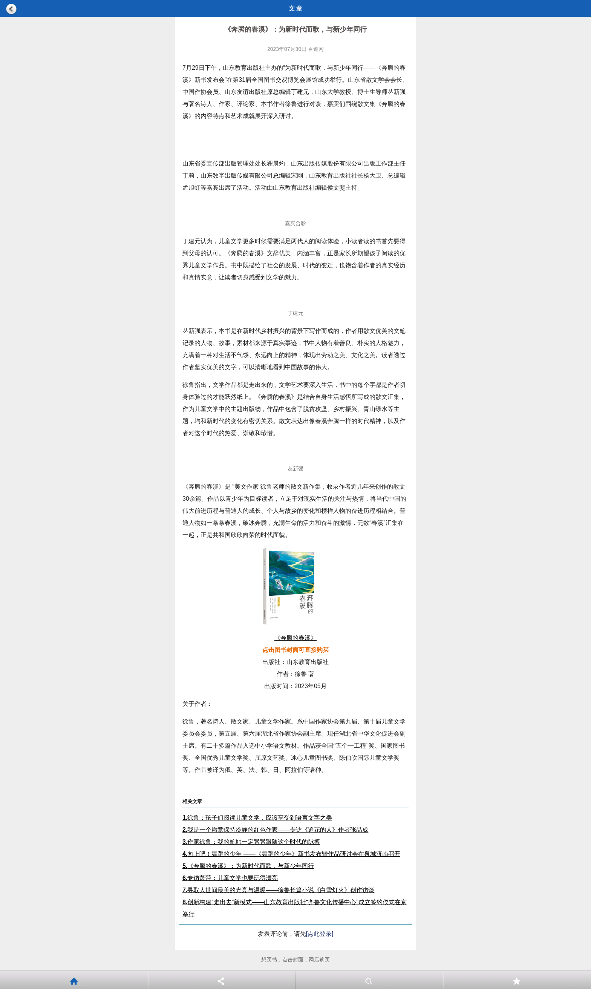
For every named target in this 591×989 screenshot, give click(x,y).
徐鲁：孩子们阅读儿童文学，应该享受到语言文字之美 (257, 817)
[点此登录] (320, 934)
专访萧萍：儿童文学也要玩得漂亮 (230, 878)
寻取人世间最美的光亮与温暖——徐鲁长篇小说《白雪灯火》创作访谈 (278, 890)
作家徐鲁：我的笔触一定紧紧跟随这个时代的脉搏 (251, 842)
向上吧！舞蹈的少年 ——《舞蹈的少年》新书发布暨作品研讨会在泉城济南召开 (291, 854)
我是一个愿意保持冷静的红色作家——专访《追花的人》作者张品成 (275, 829)
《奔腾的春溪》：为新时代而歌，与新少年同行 (248, 866)
